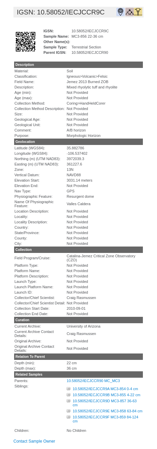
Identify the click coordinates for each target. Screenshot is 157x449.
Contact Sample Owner (34, 441)
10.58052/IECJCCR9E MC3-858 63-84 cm (107, 411)
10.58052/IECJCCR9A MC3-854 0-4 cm (105, 389)
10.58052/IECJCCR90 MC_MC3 (93, 381)
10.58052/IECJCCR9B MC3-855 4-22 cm (106, 395)
